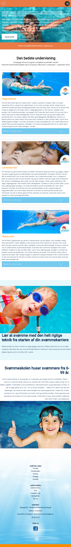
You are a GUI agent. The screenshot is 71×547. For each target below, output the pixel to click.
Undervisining (36, 488)
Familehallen (35, 471)
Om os (35, 499)
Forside (35, 468)
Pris (35, 490)
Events (35, 474)
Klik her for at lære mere (13, 131)
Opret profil (9, 37)
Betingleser (35, 496)
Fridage (35, 476)
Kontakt (35, 479)
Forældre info (35, 493)
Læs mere (26, 37)
